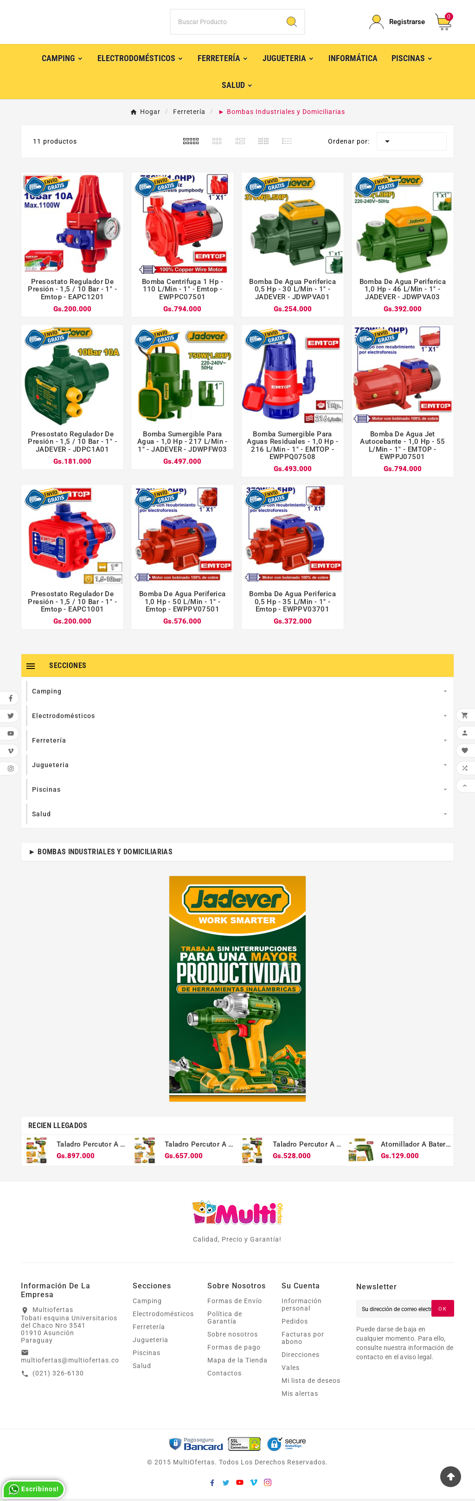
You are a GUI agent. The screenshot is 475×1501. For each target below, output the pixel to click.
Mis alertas (300, 1396)
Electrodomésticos (163, 1316)
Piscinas (146, 1355)
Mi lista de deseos (311, 1383)
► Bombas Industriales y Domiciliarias (100, 854)
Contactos (224, 1375)
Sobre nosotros (232, 1336)
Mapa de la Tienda (237, 1362)
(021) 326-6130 (58, 1375)
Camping (147, 1303)
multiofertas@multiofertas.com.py (78, 1362)
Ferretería (149, 1329)
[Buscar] (225, 23)
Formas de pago (234, 1349)
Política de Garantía (224, 1319)
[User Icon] (396, 23)
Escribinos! (33, 1489)
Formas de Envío (234, 1303)
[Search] (292, 23)
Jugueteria (150, 1342)
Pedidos (295, 1323)
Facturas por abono (303, 1340)
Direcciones (301, 1357)
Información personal (302, 1306)
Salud (142, 1368)
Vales (291, 1370)
